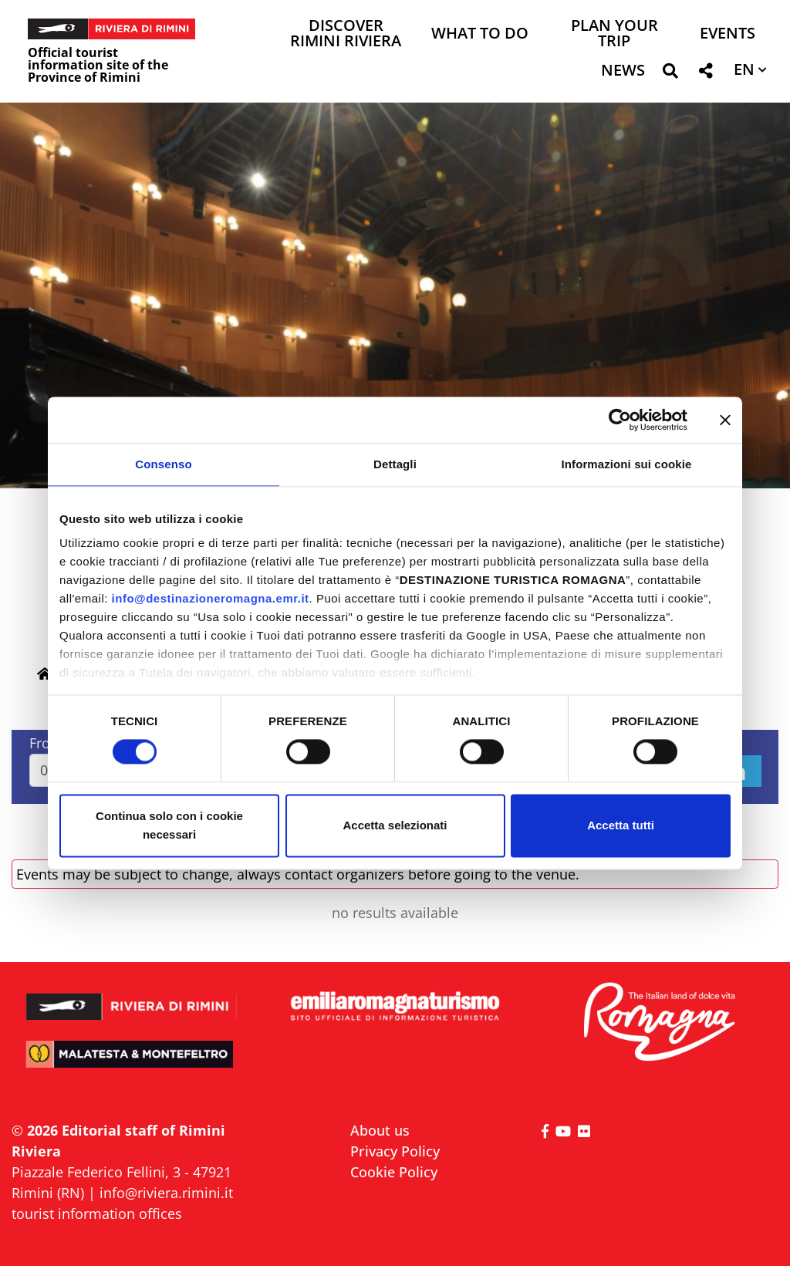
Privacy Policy (395, 1151)
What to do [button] (479, 34)
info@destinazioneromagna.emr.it (210, 598)
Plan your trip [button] (614, 34)
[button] (670, 73)
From (46, 743)
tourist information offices (97, 1213)
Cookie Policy (393, 1172)
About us (380, 1130)
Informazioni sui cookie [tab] (627, 464)
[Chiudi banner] (725, 419)
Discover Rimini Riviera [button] (345, 34)
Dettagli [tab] (395, 464)
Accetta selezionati (395, 825)
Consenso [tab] (163, 464)
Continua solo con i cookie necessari (169, 825)
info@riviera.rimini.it (166, 1192)
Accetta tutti (620, 825)
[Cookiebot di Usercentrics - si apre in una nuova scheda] (619, 419)
